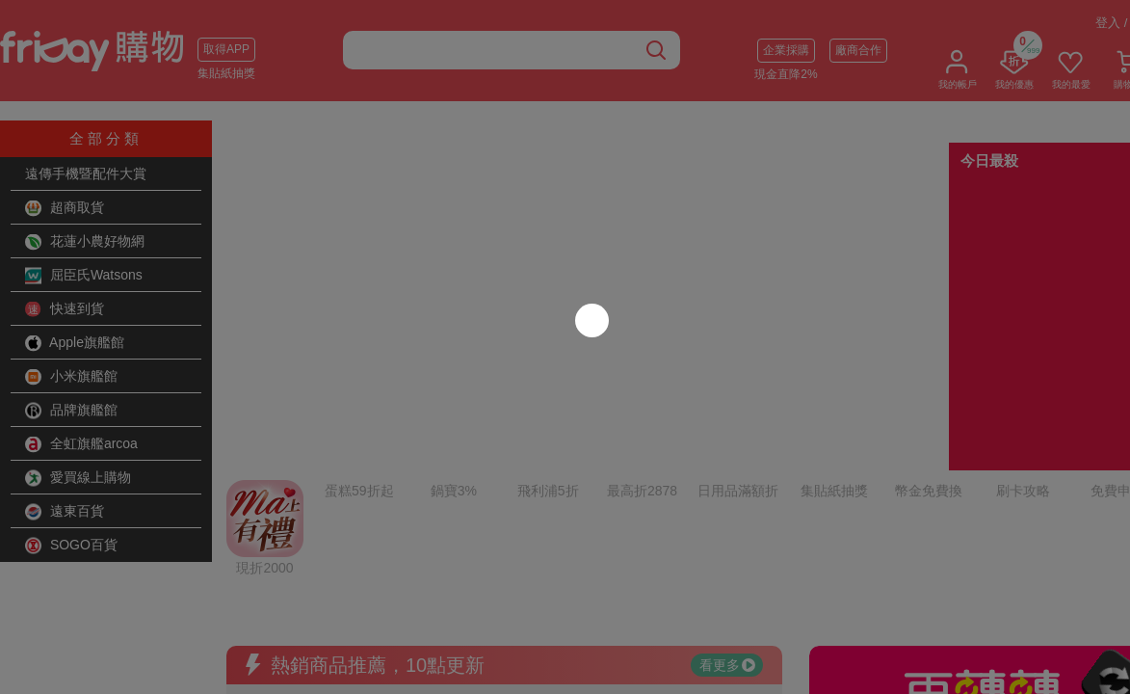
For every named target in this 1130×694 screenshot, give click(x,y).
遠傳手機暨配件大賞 (85, 173)
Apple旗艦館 (74, 343)
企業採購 (786, 50)
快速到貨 (64, 309)
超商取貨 (64, 208)
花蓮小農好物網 (85, 242)
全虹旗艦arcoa (81, 444)
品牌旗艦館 (71, 410)
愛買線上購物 (78, 478)
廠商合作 (858, 50)
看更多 (727, 477)
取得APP (226, 49)
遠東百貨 (64, 511)
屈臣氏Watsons (84, 275)
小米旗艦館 (71, 377)
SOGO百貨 (71, 545)
